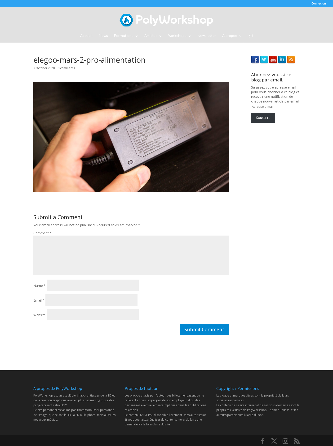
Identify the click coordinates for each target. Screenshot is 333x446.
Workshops (177, 36)
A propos (229, 36)
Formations (123, 36)
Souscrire (263, 117)
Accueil (86, 36)
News (103, 36)
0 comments (66, 68)
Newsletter (206, 36)
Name (39, 285)
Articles (150, 36)
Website (39, 315)
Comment (42, 233)
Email (38, 300)
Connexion (318, 3)
